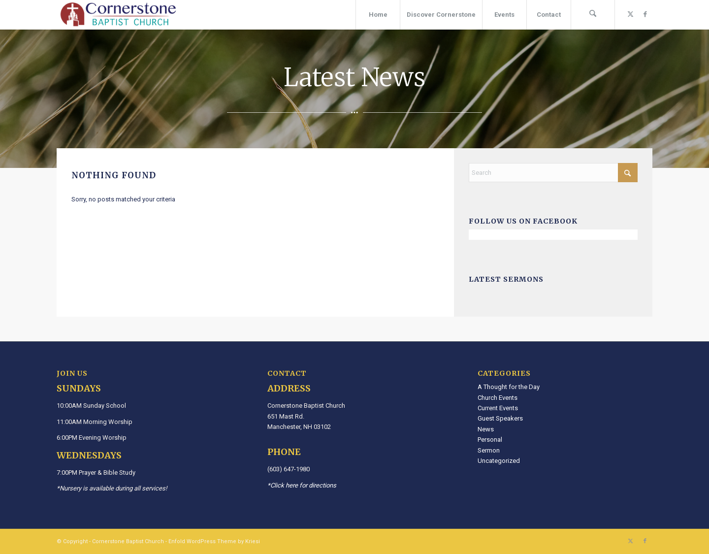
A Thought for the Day (509, 387)
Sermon (489, 450)
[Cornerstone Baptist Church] (118, 15)
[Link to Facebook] (645, 14)
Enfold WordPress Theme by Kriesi (214, 541)
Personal (490, 439)
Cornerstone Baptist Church (128, 541)
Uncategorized (499, 460)
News (486, 429)
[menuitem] (377, 15)
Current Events (498, 408)
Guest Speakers (500, 418)
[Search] (593, 15)
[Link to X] (630, 14)
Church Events (497, 397)
